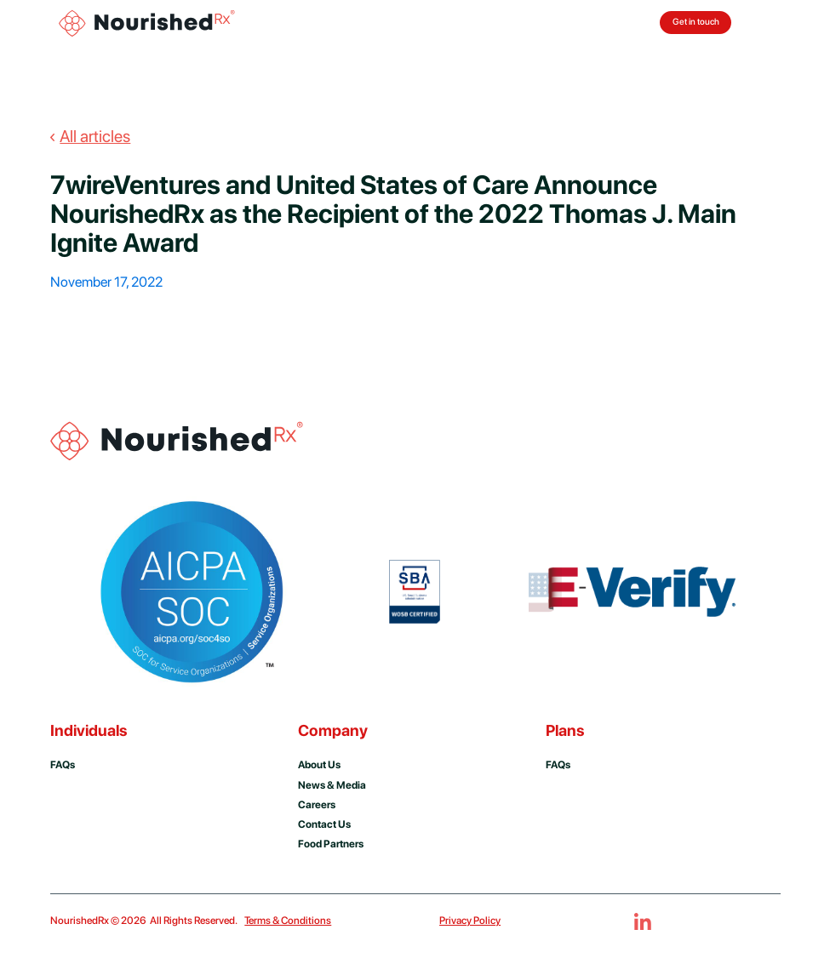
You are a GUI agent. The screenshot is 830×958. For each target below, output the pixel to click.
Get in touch (696, 21)
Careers (316, 804)
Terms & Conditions (287, 920)
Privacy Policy (470, 920)
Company (333, 730)
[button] (765, 23)
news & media (332, 784)
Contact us (324, 824)
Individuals (88, 730)
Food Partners (330, 843)
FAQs (558, 764)
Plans (565, 730)
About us (319, 764)
